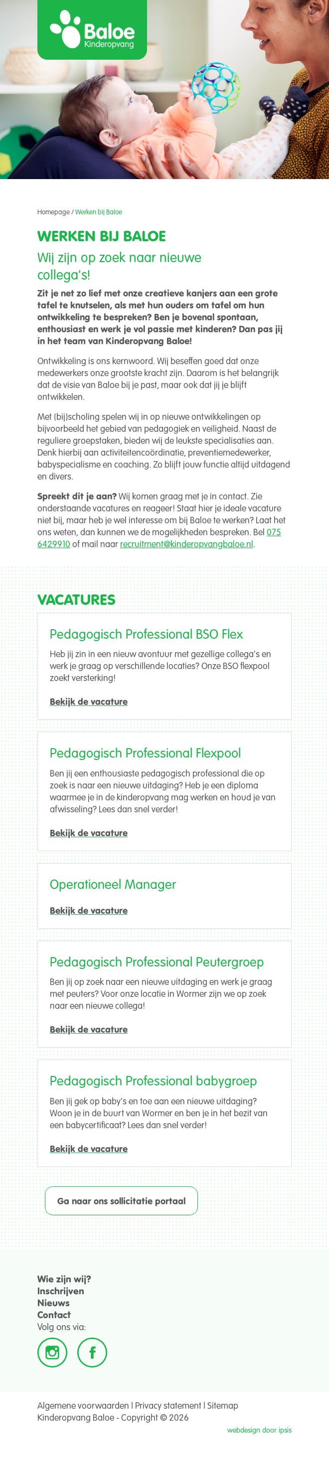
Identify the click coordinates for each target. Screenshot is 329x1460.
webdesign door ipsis (259, 1430)
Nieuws (53, 1302)
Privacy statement (168, 1405)
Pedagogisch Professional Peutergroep (157, 961)
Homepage (53, 211)
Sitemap (222, 1405)
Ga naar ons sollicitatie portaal (121, 1201)
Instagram (52, 1352)
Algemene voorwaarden (83, 1405)
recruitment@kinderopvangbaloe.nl (186, 544)
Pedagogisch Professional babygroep (153, 1080)
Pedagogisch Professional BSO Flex (146, 633)
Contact (54, 1314)
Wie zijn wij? (64, 1278)
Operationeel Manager (113, 883)
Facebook (92, 1352)
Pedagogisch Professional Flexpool (145, 752)
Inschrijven (60, 1290)
